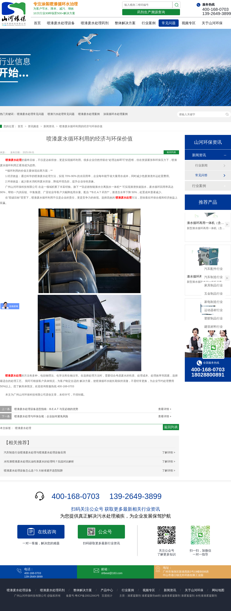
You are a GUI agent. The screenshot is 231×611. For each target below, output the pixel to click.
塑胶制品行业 (213, 318)
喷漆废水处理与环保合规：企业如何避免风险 (41, 416)
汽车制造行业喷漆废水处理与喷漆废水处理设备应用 (35, 452)
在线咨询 (47, 531)
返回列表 (171, 152)
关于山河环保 (212, 23)
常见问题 (169, 23)
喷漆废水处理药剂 (95, 23)
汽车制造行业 (213, 277)
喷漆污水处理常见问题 (61, 114)
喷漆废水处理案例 (89, 114)
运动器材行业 (213, 310)
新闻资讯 (49, 126)
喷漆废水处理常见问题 (30, 114)
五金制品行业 (213, 293)
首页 (37, 23)
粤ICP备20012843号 (87, 595)
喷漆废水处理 (13, 159)
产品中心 (107, 590)
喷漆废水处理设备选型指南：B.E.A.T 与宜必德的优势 (46, 409)
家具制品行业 (213, 285)
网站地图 (218, 590)
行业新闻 (201, 165)
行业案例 (149, 23)
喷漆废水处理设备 (61, 23)
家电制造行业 (213, 301)
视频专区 (189, 23)
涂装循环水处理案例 (115, 114)
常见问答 (201, 175)
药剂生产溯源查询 (151, 12)
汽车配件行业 (213, 268)
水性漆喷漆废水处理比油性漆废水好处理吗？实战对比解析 (39, 461)
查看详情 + (164, 409)
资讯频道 (33, 126)
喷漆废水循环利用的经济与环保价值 (80, 126)
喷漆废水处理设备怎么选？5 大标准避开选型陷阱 (33, 470)
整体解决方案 (125, 23)
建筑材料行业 (213, 326)
